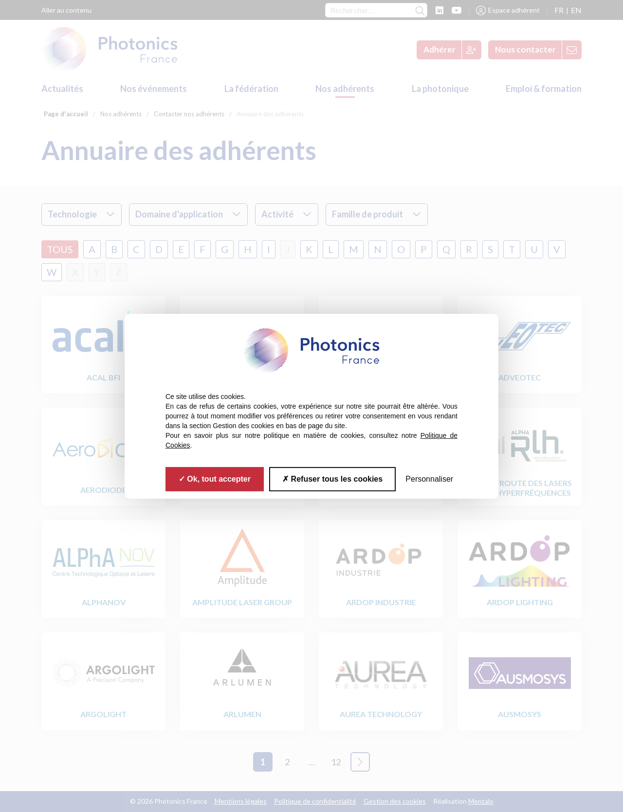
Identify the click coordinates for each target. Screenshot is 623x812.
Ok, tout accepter (215, 478)
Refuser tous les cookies (332, 478)
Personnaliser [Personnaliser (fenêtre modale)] (429, 478)
